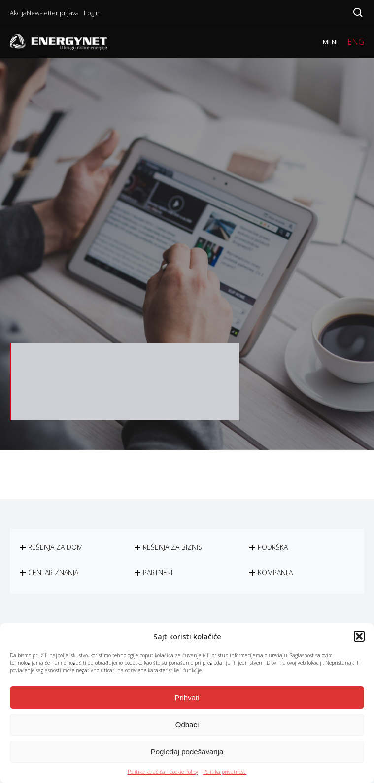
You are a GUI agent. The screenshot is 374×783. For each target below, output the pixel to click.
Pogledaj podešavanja (187, 752)
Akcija (18, 12)
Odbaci (187, 724)
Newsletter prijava (53, 12)
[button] (359, 636)
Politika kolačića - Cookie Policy (163, 771)
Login (92, 12)
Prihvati (186, 697)
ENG (355, 41)
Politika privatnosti (225, 771)
